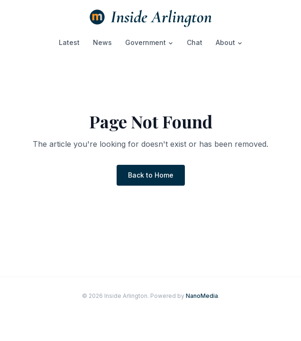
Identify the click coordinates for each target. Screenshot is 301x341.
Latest (69, 42)
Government (149, 42)
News (102, 42)
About (229, 42)
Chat (194, 42)
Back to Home (150, 175)
